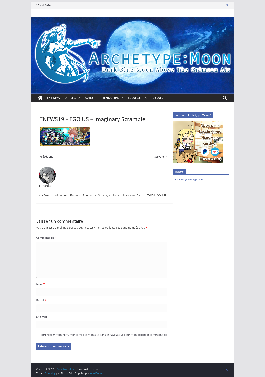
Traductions (111, 97)
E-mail (41, 300)
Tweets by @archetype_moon (189, 179)
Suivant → (160, 156)
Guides (89, 97)
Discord (158, 97)
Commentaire (46, 238)
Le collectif (136, 97)
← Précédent (44, 156)
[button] (78, 98)
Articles (70, 97)
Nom (40, 284)
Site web (41, 317)
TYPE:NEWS (53, 97)
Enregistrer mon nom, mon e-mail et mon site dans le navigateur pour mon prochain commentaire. (104, 335)
